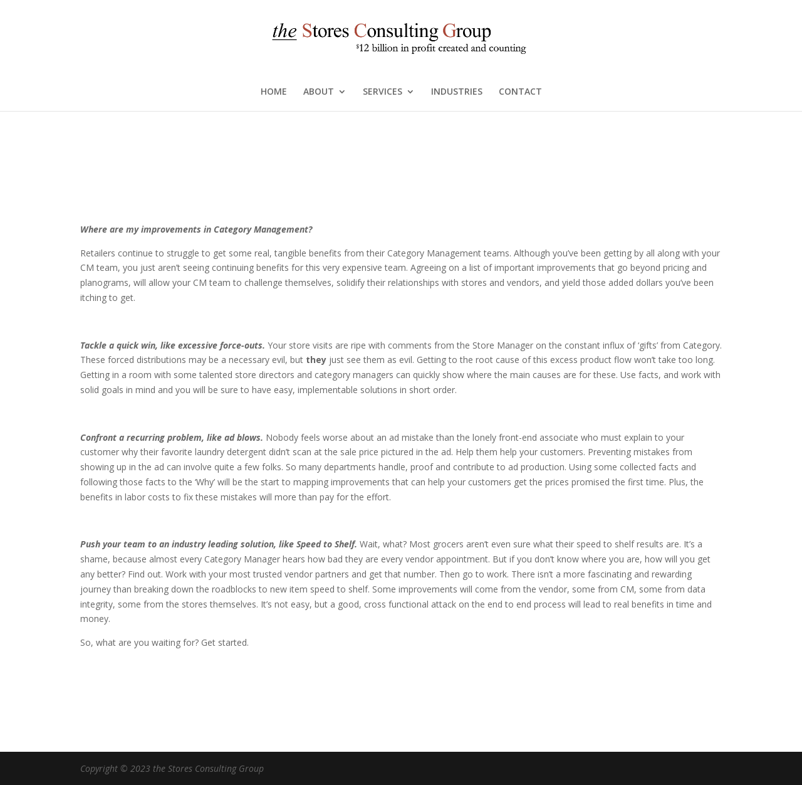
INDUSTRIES (456, 92)
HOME (274, 92)
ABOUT (318, 92)
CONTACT (520, 92)
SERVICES (382, 92)
